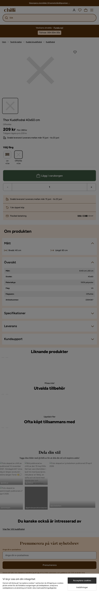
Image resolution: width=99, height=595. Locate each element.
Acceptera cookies (82, 580)
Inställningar (82, 587)
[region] (49, 584)
